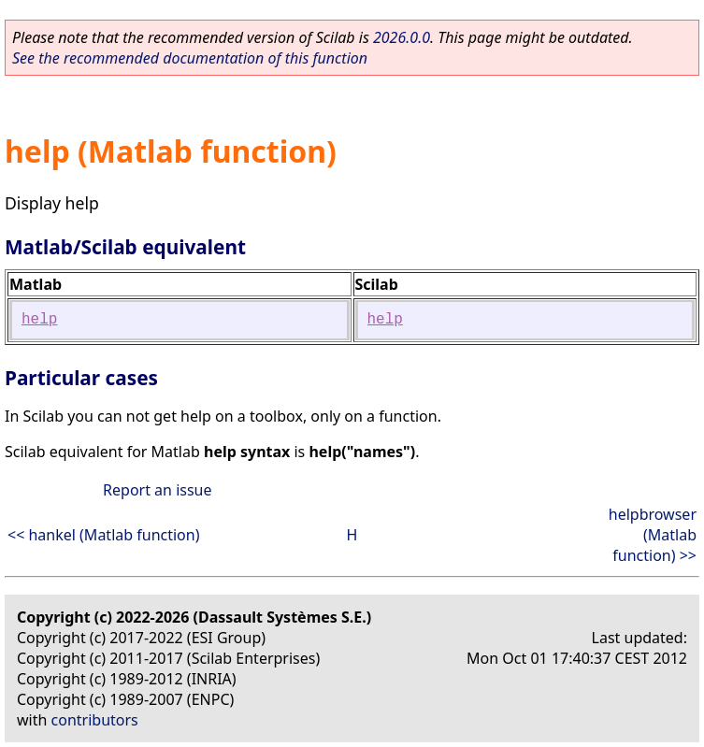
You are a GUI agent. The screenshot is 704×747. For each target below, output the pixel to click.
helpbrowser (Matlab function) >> (653, 535)
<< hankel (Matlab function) (103, 534)
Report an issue (157, 490)
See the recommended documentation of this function (189, 58)
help (39, 319)
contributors (94, 720)
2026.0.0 (401, 37)
